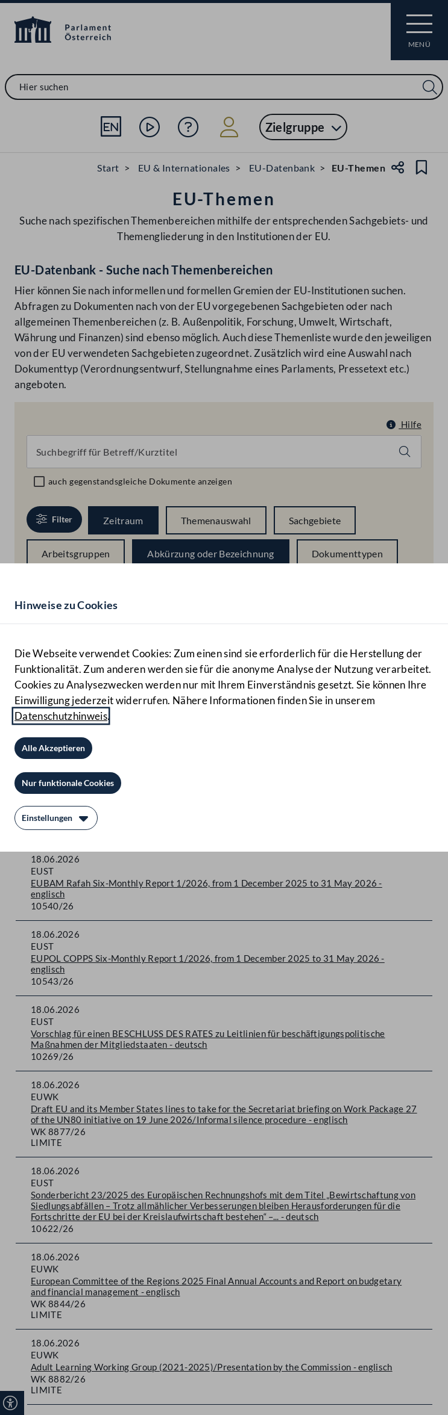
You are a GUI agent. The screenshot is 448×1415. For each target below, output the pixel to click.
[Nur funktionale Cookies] (67, 783)
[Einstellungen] (56, 818)
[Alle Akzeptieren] (53, 748)
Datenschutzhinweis (60, 716)
